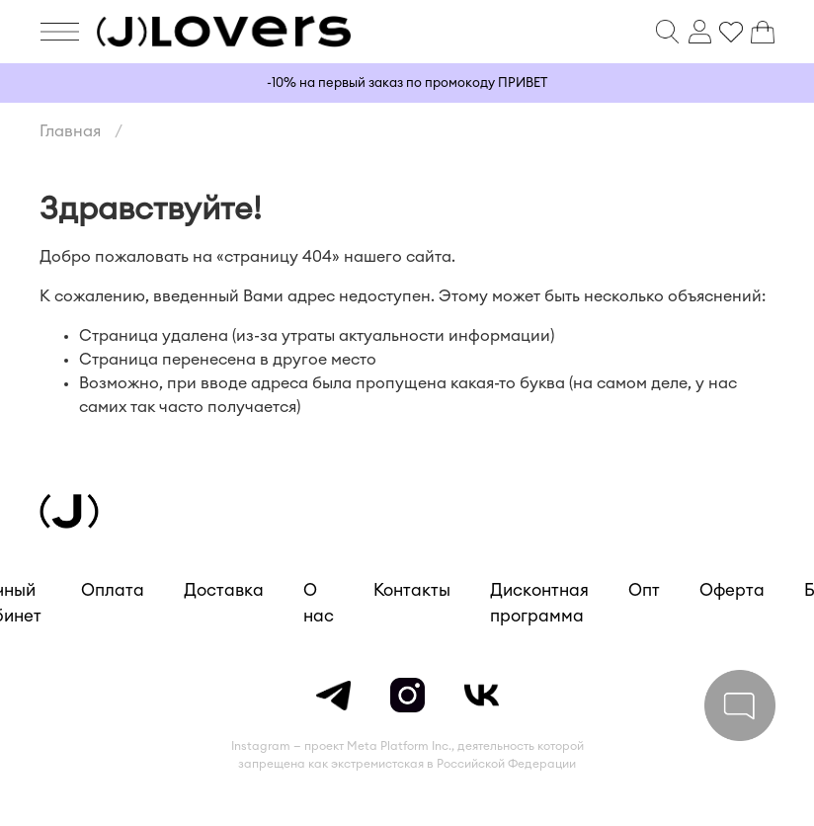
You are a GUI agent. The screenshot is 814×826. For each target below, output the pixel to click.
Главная (70, 131)
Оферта (732, 590)
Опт (644, 590)
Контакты (411, 590)
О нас (318, 603)
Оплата (112, 590)
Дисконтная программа (539, 603)
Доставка (224, 590)
